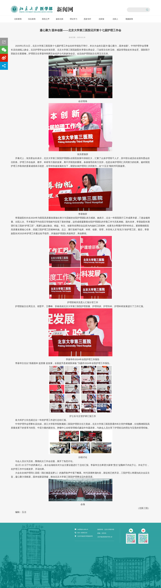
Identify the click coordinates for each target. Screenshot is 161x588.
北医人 (115, 19)
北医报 (101, 19)
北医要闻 (18, 19)
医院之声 (45, 19)
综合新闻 (31, 19)
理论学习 (73, 19)
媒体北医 (59, 19)
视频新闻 (129, 19)
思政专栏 (87, 19)
